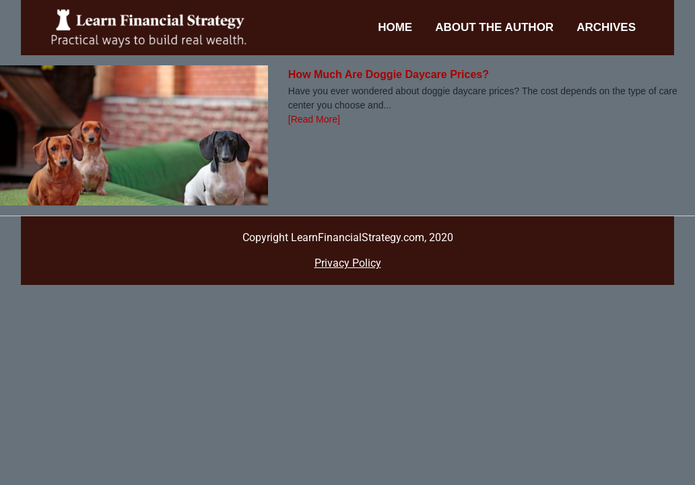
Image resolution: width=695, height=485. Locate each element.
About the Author (494, 27)
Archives (606, 27)
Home (395, 27)
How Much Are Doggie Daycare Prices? (388, 74)
